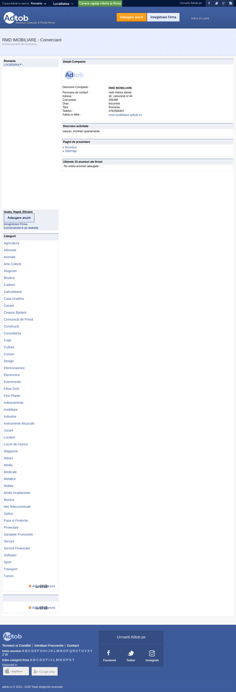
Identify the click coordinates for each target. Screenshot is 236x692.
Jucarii (8, 430)
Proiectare (11, 527)
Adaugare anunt (131, 17)
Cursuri (9, 354)
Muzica (9, 500)
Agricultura (11, 243)
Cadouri (9, 285)
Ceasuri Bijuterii (15, 312)
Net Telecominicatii (17, 506)
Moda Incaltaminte (17, 493)
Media (8, 465)
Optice (8, 513)
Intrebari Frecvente (48, 645)
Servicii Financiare (17, 548)
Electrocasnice (14, 368)
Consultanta (12, 333)
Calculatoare (13, 292)
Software (10, 555)
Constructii (11, 326)
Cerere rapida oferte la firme (100, 4)
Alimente (10, 250)
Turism (9, 576)
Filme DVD (12, 389)
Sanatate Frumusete (18, 534)
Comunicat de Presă (18, 319)
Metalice (10, 479)
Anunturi (71, 147)
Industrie (10, 416)
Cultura (9, 347)
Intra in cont (200, 18)
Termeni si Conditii (16, 645)
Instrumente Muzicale (19, 423)
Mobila (8, 486)
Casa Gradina (14, 298)
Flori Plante (12, 396)
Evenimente (12, 382)
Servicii (9, 541)
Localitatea (61, 4)
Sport (8, 562)
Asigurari (10, 271)
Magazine (11, 451)
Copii (7, 340)
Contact (73, 645)
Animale (10, 257)
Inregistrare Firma (163, 17)
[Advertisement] (21, 139)
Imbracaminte (14, 402)
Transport (11, 569)
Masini (8, 458)
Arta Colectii (12, 264)
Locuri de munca (16, 444)
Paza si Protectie (16, 520)
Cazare (9, 305)
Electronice (12, 375)
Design (9, 361)
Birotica (9, 278)
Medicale (10, 472)
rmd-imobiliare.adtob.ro (125, 115)
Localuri (9, 437)
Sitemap (71, 151)
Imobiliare (11, 409)
